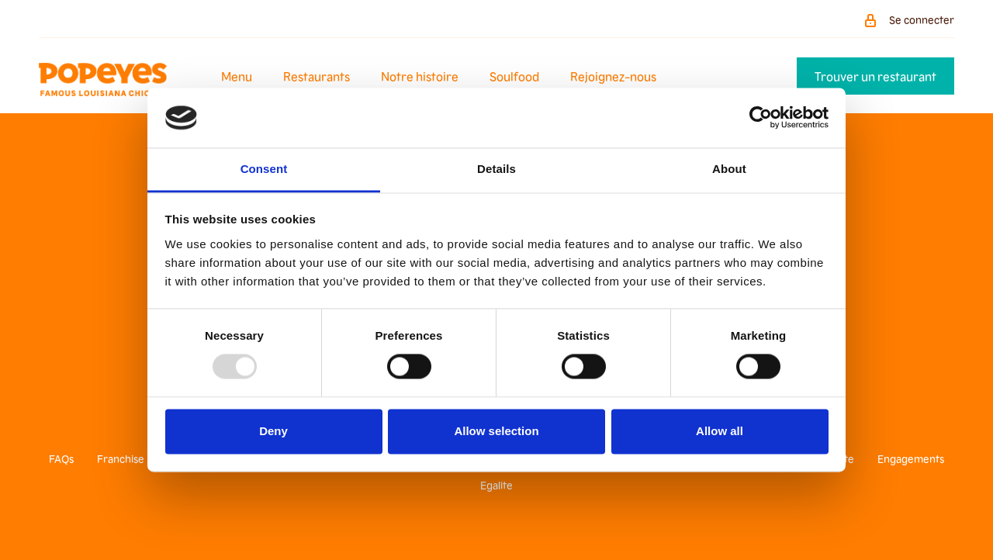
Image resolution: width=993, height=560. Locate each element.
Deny (273, 430)
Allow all (719, 430)
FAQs (61, 458)
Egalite (496, 485)
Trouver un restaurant (875, 76)
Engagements (910, 458)
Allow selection (496, 430)
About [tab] (729, 168)
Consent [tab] (264, 168)
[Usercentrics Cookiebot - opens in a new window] (761, 118)
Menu (236, 76)
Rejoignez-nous (613, 76)
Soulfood (514, 76)
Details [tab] (496, 168)
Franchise (120, 458)
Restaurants (316, 76)
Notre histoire (419, 76)
